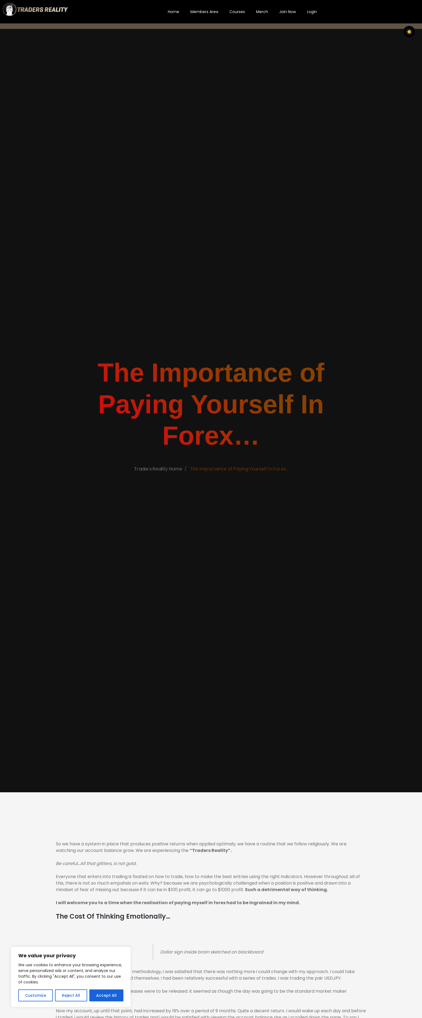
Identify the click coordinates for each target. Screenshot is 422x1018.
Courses (237, 11)
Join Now (287, 11)
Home (173, 11)
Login (312, 11)
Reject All (71, 995)
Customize (35, 995)
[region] (71, 977)
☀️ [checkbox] (409, 32)
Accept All (106, 995)
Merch (262, 11)
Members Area (204, 11)
